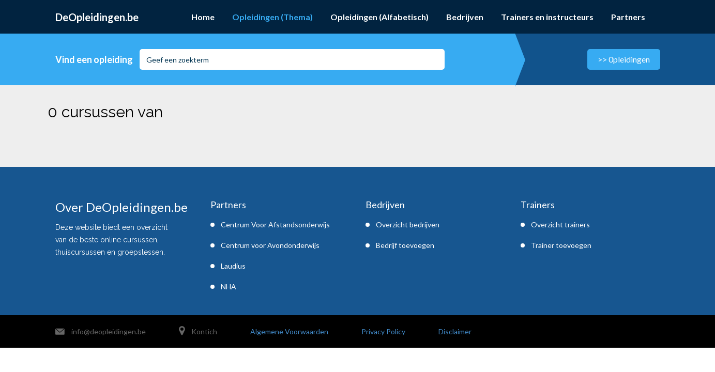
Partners (628, 17)
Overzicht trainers (560, 224)
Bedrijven (464, 17)
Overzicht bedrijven (407, 224)
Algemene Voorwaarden (289, 331)
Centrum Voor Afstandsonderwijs (275, 224)
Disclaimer (454, 331)
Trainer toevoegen (561, 245)
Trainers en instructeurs (547, 17)
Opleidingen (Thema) (272, 17)
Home (203, 17)
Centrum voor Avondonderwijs (270, 245)
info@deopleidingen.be (108, 331)
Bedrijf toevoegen (405, 245)
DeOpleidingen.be (97, 17)
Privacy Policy (383, 331)
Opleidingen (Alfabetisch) (379, 17)
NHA (228, 286)
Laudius (233, 265)
